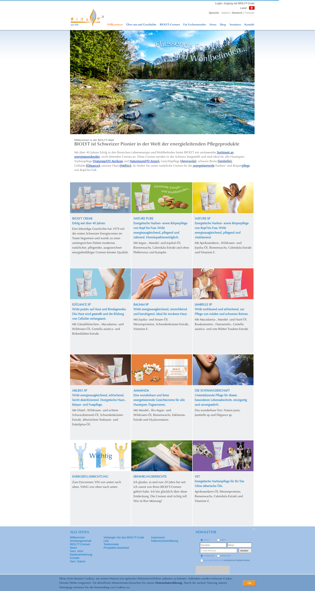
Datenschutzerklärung (168, 583)
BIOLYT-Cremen (170, 24)
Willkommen (115, 24)
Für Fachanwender (194, 24)
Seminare (235, 24)
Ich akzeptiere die (227, 560)
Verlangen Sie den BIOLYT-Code (124, 537)
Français (249, 12)
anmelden (209, 556)
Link (106, 540)
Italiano (225, 12)
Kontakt (249, 24)
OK (249, 583)
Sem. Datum (77, 561)
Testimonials (111, 544)
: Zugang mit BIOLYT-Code (234, 3)
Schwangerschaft (80, 540)
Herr (223, 540)
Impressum (158, 537)
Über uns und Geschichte (141, 24)
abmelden (225, 556)
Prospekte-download (116, 547)
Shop (223, 24)
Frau (206, 540)
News (213, 24)
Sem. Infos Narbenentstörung (81, 552)
